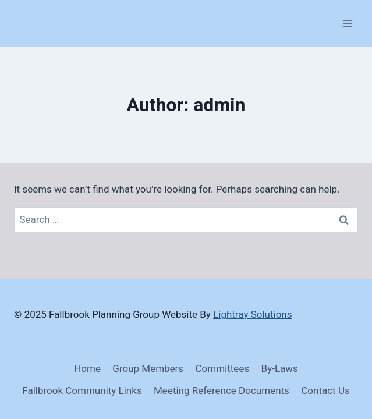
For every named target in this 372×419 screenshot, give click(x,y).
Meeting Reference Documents (221, 390)
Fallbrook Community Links (81, 390)
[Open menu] (347, 23)
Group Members (147, 368)
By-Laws (279, 368)
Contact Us (325, 390)
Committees (223, 368)
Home (87, 368)
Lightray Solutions (252, 314)
